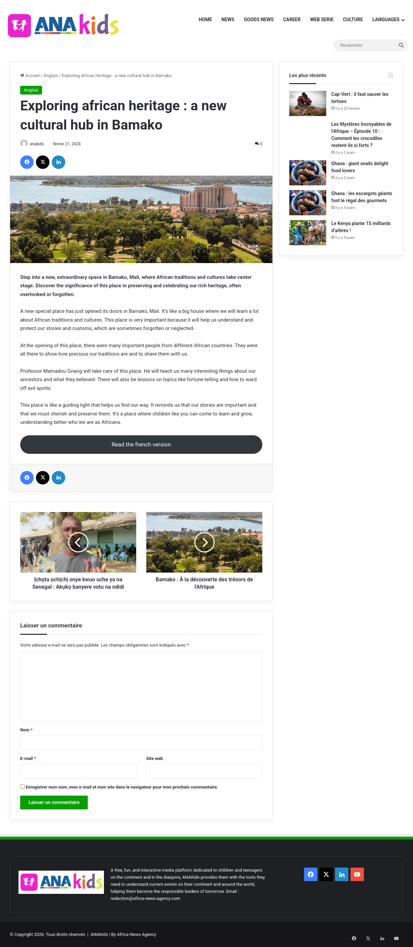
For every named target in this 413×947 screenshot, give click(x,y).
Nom (26, 730)
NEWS (227, 19)
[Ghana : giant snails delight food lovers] (307, 172)
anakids (39, 144)
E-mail (28, 758)
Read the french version (141, 444)
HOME (205, 19)
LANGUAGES (386, 19)
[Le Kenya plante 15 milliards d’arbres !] (307, 232)
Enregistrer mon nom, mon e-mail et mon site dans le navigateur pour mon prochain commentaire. (122, 787)
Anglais (50, 75)
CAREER (292, 19)
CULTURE (353, 19)
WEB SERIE (322, 19)
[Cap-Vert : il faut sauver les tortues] (307, 103)
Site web (154, 758)
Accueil (30, 75)
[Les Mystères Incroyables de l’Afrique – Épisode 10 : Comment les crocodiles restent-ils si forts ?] (307, 131)
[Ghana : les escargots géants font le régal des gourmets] (307, 202)
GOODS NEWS (259, 19)
